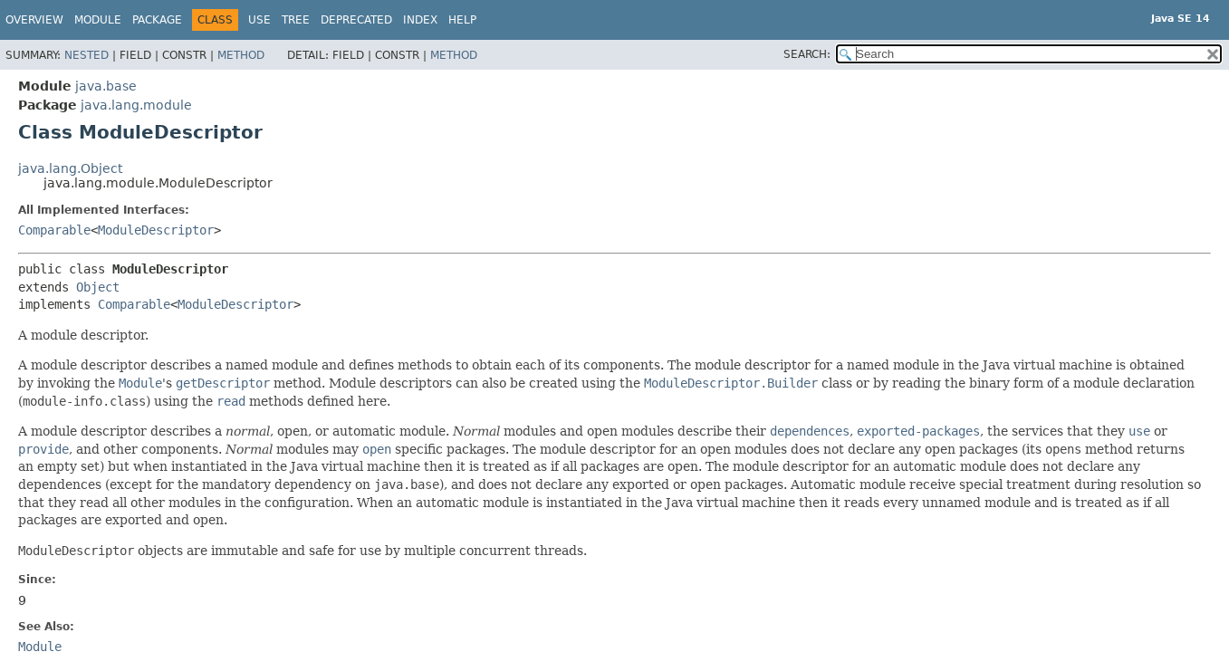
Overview (34, 20)
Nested (86, 55)
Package (157, 20)
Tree (296, 20)
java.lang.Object (70, 168)
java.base (106, 86)
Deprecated (356, 20)
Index (420, 20)
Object (98, 287)
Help (462, 20)
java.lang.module (136, 105)
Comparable (54, 230)
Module (97, 20)
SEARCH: (807, 54)
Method (240, 55)
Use (259, 20)
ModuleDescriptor (156, 230)
